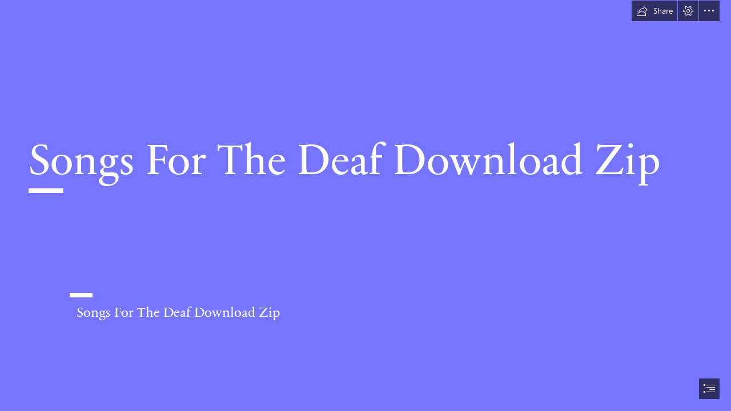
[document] (365, 205)
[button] (654, 11)
